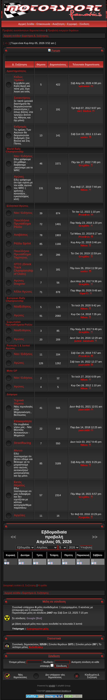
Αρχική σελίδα (12, 36)
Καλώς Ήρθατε (19, 78)
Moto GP (12, 370)
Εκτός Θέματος (19, 483)
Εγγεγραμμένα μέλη (37, 628)
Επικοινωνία (43, 24)
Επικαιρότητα (23, 421)
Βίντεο (18, 450)
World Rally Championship (14, 150)
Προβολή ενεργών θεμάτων (63, 30)
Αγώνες (19, 176)
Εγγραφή (72, 24)
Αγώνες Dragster (19, 282)
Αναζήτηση (58, 24)
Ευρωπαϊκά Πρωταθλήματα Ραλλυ (19, 323)
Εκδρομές (20, 126)
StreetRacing (22, 443)
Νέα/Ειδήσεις (22, 306)
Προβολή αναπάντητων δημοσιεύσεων (24, 30)
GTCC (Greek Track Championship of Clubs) (23, 269)
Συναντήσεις (22, 98)
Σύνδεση (84, 24)
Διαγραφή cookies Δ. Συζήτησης (19, 585)
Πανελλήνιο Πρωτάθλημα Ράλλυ (22, 223)
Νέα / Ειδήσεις (23, 156)
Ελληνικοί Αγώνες (17, 205)
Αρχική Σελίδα (26, 24)
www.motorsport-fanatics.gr (58, 691)
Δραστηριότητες (16, 71)
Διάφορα (12, 394)
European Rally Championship (15, 299)
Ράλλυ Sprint (22, 243)
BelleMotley (36, 647)
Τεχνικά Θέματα (19, 402)
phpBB (52, 686)
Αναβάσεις (21, 234)
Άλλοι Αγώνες (23, 291)
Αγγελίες (19, 515)
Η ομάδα (42, 585)
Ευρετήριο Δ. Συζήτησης (35, 36)
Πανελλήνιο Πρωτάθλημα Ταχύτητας (22, 254)
